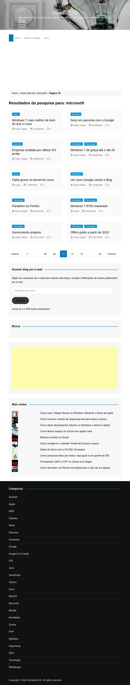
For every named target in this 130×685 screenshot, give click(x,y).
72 (81, 254)
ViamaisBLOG (65, 13)
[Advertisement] (65, 64)
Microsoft (14, 603)
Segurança (15, 646)
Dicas (12, 525)
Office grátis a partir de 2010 (90, 232)
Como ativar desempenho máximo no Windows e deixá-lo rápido (75, 425)
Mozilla (12, 610)
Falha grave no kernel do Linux (33, 180)
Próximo (112, 254)
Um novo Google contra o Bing (91, 180)
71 (72, 254)
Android (13, 497)
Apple (12, 504)
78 (99, 254)
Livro (46, 38)
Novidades (76, 144)
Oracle (12, 624)
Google (13, 546)
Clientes (13, 518)
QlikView (13, 639)
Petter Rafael (19, 129)
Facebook (14, 539)
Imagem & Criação (19, 553)
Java (11, 568)
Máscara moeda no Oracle (54, 437)
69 (54, 254)
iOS (11, 560)
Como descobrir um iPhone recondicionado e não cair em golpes (75, 468)
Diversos (76, 114)
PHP (11, 631)
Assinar (20, 300)
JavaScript (14, 575)
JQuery (13, 582)
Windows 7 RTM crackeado (89, 206)
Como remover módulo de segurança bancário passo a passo (73, 419)
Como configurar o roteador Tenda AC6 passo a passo (69, 443)
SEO (11, 653)
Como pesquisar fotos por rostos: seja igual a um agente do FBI (74, 455)
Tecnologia (90, 144)
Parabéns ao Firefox (25, 206)
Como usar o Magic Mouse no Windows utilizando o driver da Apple (76, 413)
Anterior (15, 254)
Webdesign (15, 667)
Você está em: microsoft (33, 93)
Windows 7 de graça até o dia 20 (93, 150)
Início (17, 38)
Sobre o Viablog (32, 38)
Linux (16, 114)
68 (45, 254)
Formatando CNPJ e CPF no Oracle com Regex (66, 461)
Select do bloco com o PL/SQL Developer (62, 449)
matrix (16, 185)
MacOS (13, 596)
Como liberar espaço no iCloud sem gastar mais (66, 431)
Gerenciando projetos (26, 232)
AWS (11, 511)
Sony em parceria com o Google (92, 120)
